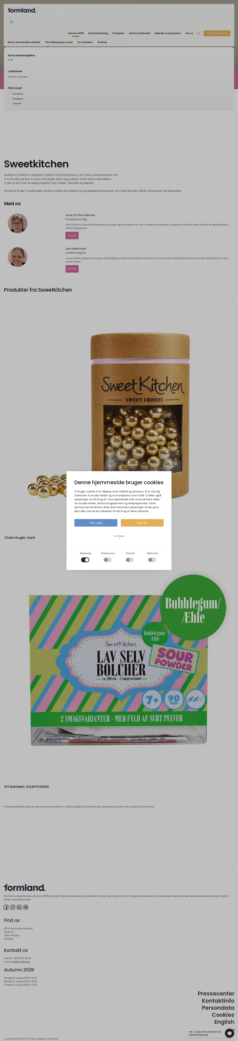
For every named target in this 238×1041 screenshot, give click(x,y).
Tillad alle (142, 522)
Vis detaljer (119, 537)
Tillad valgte (96, 522)
